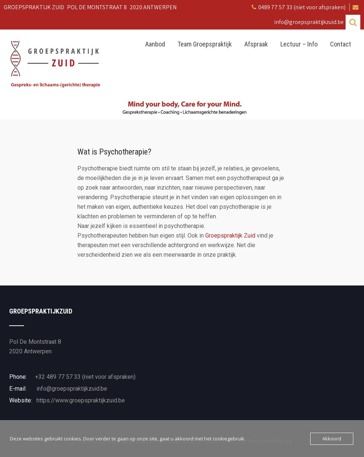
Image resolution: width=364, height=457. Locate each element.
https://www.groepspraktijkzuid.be (80, 400)
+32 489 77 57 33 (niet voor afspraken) (85, 376)
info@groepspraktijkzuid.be (71, 388)
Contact (340, 44)
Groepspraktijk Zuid (230, 235)
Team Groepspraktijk (205, 44)
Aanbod (155, 44)
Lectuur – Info (299, 44)
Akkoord (331, 438)
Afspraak (256, 44)
